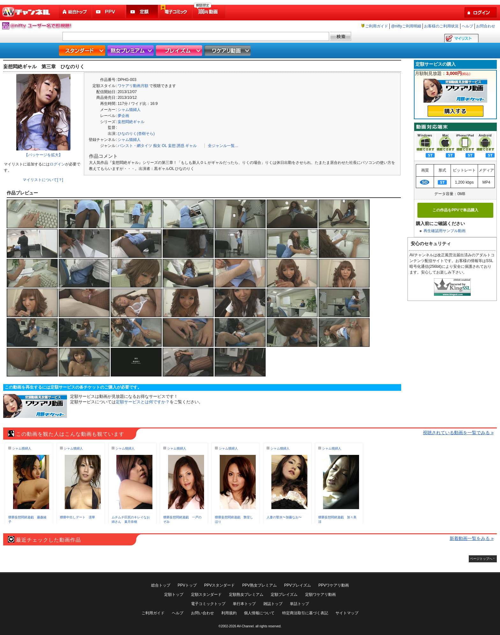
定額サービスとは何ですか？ (143, 401)
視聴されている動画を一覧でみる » (458, 432)
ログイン (57, 164)
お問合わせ (485, 26)
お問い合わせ (202, 613)
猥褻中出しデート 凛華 (77, 517)
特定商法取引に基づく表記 (305, 613)
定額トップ (173, 594)
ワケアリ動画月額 (133, 86)
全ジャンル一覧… (223, 145)
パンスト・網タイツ (135, 145)
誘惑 (180, 145)
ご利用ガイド (376, 26)
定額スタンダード (206, 594)
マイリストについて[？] (43, 180)
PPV (109, 11)
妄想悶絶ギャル (131, 122)
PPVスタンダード (219, 585)
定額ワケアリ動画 (320, 594)
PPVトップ (187, 585)
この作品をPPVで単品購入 (455, 210)
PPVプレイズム (297, 585)
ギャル (191, 145)
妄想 (172, 145)
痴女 (157, 145)
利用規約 (229, 613)
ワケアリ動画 (228, 50)
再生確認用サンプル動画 (444, 231)
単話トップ (299, 604)
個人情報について (259, 613)
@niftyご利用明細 (406, 26)
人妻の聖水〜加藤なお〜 (284, 517)
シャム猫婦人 (129, 109)
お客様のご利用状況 (441, 26)
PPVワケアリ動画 (333, 585)
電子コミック (176, 11)
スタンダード (83, 50)
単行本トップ (244, 604)
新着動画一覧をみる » (472, 538)
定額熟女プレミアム (246, 594)
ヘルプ (467, 26)
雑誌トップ (273, 604)
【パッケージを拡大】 (43, 155)
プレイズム (180, 50)
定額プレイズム (284, 594)
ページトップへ (481, 558)
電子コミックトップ (208, 604)
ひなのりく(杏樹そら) (136, 133)
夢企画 (123, 115)
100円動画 (209, 11)
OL (164, 145)
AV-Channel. (245, 626)
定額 (142, 11)
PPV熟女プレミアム (259, 585)
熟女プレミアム (131, 50)
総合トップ (75, 11)
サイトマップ (346, 613)
